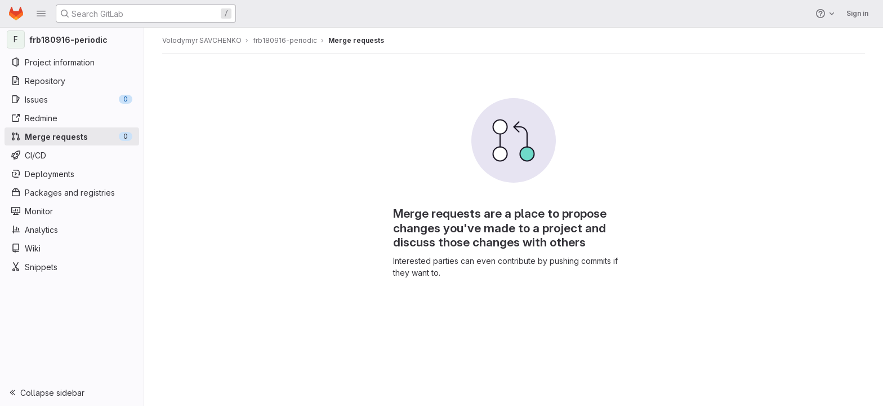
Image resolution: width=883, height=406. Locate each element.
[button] (41, 14)
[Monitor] (72, 211)
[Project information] (72, 62)
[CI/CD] (72, 155)
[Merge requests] (72, 136)
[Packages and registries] (72, 192)
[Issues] (72, 99)
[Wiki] (72, 248)
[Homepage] (16, 13)
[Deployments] (72, 174)
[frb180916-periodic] (72, 39)
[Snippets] (72, 267)
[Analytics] (72, 229)
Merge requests (356, 40)
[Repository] (72, 81)
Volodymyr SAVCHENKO (202, 40)
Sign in (857, 13)
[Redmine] (72, 118)
